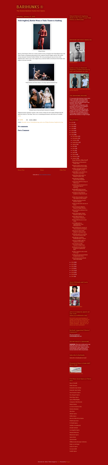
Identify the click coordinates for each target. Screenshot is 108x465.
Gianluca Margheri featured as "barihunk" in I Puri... (79, 169)
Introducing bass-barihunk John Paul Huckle (79, 258)
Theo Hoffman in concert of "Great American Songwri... (79, 228)
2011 (72, 268)
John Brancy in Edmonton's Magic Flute (79, 163)
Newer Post (21, 170)
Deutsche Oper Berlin (75, 390)
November (75, 138)
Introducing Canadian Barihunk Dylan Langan (79, 238)
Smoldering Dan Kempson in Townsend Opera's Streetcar (79, 186)
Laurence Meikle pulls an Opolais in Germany (78, 241)
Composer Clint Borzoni (76, 402)
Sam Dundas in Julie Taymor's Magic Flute (78, 244)
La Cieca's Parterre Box (76, 406)
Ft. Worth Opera (74, 423)
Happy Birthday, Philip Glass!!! (80, 160)
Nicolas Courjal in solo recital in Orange (79, 252)
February (74, 156)
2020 (72, 124)
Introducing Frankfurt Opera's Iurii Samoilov (78, 179)
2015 (72, 134)
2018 (72, 128)
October (74, 140)
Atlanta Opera (73, 413)
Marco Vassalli (73, 383)
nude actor (42, 122)
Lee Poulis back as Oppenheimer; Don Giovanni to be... (77, 224)
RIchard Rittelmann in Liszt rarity (79, 220)
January (74, 158)
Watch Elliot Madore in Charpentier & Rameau (78, 217)
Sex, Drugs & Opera (75, 395)
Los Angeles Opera (74, 430)
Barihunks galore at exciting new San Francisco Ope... (79, 234)
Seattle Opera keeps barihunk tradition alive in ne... (80, 255)
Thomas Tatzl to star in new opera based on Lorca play (79, 166)
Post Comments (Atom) (45, 174)
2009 (72, 272)
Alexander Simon (25, 122)
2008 (72, 274)
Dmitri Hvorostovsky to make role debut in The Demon (79, 197)
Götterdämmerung (34, 122)
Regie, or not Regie (74, 444)
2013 (72, 264)
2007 (72, 276)
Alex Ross (72, 411)
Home (42, 170)
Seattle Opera (73, 451)
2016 (72, 132)
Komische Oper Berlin (75, 388)
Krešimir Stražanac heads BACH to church (79, 201)
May (73, 150)
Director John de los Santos (77, 418)
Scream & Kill (73, 449)
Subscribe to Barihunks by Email (78, 358)
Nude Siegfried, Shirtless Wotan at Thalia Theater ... (79, 207)
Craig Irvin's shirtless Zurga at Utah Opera (80, 182)
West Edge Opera (74, 397)
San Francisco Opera (75, 392)
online (19, 116)
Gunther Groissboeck (75, 425)
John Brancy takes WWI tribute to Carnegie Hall (79, 231)
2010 (72, 270)
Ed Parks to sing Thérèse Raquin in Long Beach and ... (79, 194)
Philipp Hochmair (49, 122)
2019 (72, 126)
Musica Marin (73, 404)
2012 (72, 266)
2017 (72, 130)
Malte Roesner (73, 385)
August (74, 144)
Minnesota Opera (74, 434)
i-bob (58, 461)
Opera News (73, 437)
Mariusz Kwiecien (74, 432)
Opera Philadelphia (75, 399)
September (75, 142)
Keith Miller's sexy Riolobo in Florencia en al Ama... (79, 172)
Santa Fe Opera (74, 446)
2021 (72, 122)
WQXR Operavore (74, 420)
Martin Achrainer (74, 409)
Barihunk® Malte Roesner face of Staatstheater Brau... (80, 190)
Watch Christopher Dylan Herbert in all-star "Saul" (79, 214)
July (73, 146)
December (75, 136)
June (73, 148)
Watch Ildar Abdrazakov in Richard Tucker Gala (79, 176)
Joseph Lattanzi (74, 427)
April (73, 152)
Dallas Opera (73, 416)
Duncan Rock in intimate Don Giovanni (79, 210)
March (74, 154)
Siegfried (56, 122)
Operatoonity (73, 439)
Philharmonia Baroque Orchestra (78, 442)
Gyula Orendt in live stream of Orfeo (80, 204)
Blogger (68, 461)
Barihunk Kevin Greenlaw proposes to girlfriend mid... (78, 248)
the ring (61, 122)
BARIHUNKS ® (29, 6)
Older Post (63, 170)
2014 (72, 262)
